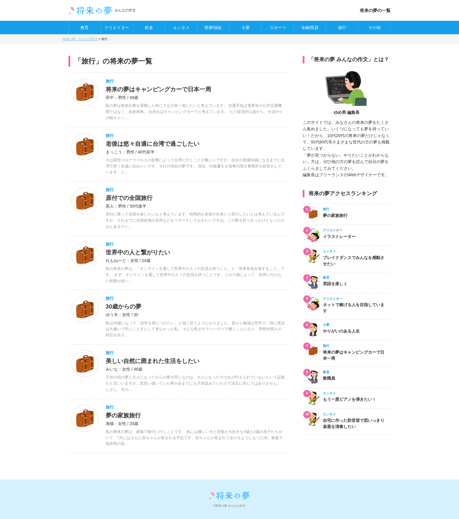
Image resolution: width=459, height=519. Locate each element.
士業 (246, 27)
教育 (85, 27)
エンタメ (181, 27)
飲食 (149, 27)
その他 (374, 27)
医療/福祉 (213, 27)
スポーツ (278, 27)
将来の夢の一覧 (375, 10)
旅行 (342, 27)
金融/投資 (310, 27)
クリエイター (117, 27)
